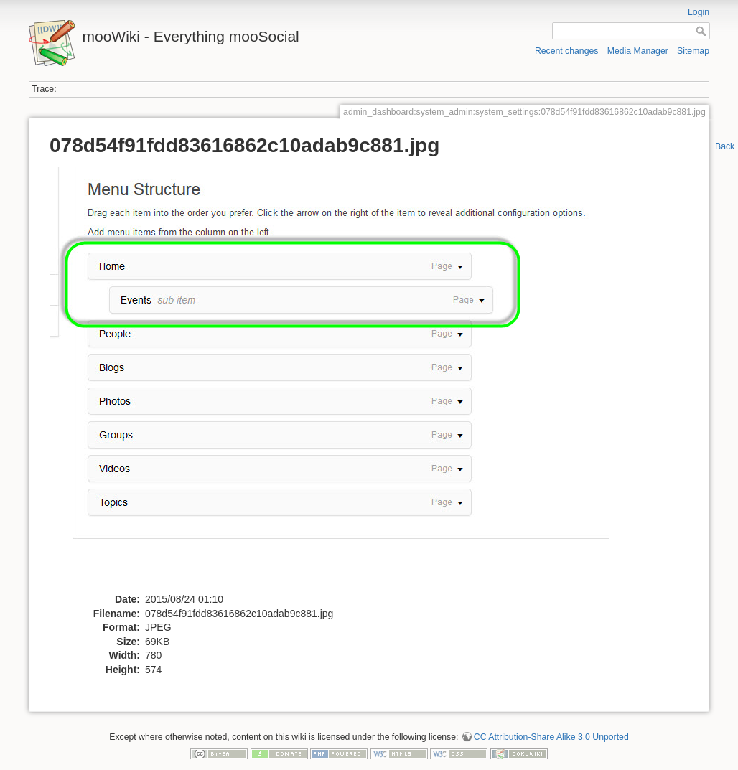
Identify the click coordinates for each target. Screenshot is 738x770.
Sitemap (693, 51)
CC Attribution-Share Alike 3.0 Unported (551, 737)
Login (698, 12)
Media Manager (637, 51)
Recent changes (567, 51)
